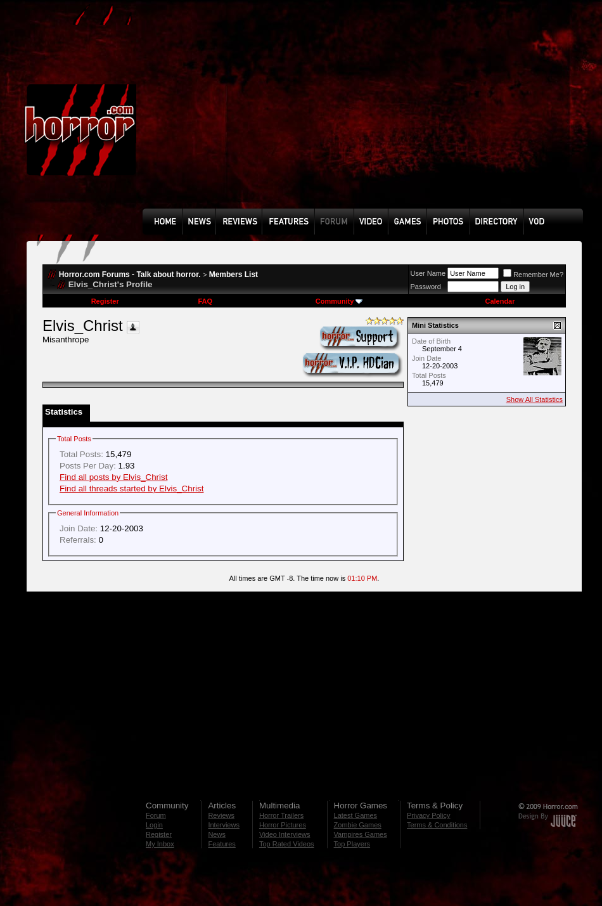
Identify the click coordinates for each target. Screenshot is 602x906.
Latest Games (355, 815)
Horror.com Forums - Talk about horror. (130, 274)
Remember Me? (533, 274)
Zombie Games (357, 825)
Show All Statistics (534, 399)
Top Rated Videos (286, 844)
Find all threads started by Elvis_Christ (131, 488)
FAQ (205, 301)
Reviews (221, 815)
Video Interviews (285, 834)
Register (105, 301)
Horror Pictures (282, 825)
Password (426, 286)
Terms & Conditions (437, 825)
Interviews (224, 825)
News (217, 834)
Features (221, 844)
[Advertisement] (331, 113)
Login (154, 825)
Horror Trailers (281, 815)
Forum (156, 815)
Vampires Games (360, 834)
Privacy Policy (428, 815)
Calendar (500, 301)
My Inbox (160, 844)
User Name (428, 273)
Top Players (352, 844)
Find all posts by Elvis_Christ (113, 477)
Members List (233, 274)
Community (339, 301)
